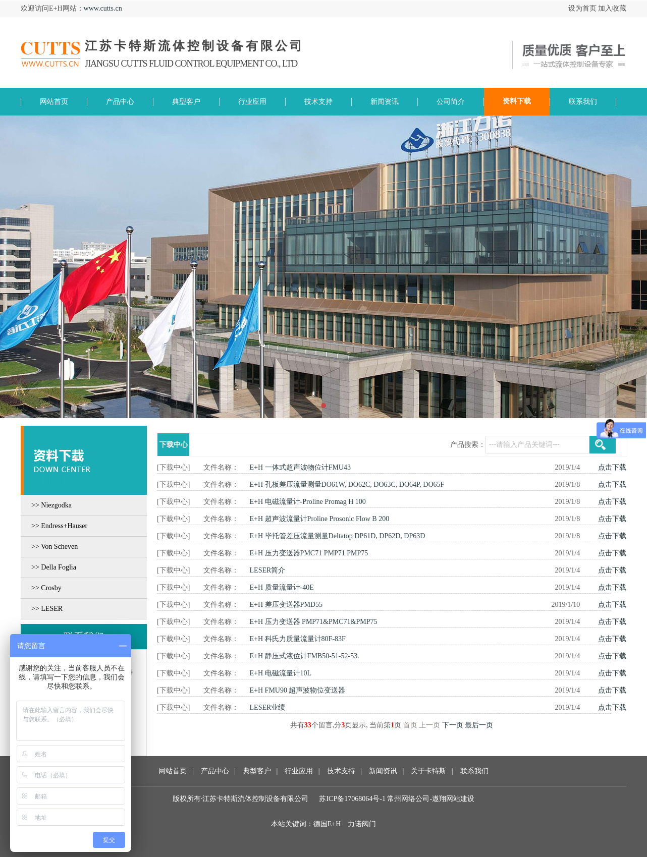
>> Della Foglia (53, 567)
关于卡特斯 (428, 771)
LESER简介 (268, 570)
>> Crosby (46, 588)
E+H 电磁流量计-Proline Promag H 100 (308, 501)
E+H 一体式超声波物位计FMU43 (300, 467)
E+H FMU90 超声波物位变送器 (298, 690)
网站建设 (460, 799)
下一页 (452, 725)
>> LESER (47, 608)
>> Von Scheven (54, 546)
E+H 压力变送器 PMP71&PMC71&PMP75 (314, 621)
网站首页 (172, 771)
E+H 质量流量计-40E (282, 587)
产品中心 (215, 771)
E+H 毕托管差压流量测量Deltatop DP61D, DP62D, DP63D (337, 536)
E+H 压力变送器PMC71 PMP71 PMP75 (309, 553)
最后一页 (479, 725)
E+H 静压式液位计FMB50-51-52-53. (304, 656)
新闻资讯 (382, 771)
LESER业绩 (268, 707)
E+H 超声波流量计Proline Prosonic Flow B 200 (320, 519)
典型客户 (257, 771)
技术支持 (341, 771)
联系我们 (474, 771)
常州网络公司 (408, 799)
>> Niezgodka (51, 505)
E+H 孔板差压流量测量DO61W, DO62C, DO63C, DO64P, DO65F (347, 484)
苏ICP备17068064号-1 (352, 799)
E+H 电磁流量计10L (281, 673)
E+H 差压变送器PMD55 (286, 604)
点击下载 (612, 467)
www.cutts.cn (103, 8)
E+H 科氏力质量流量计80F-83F (298, 639)
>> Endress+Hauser (59, 526)
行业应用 (299, 771)
